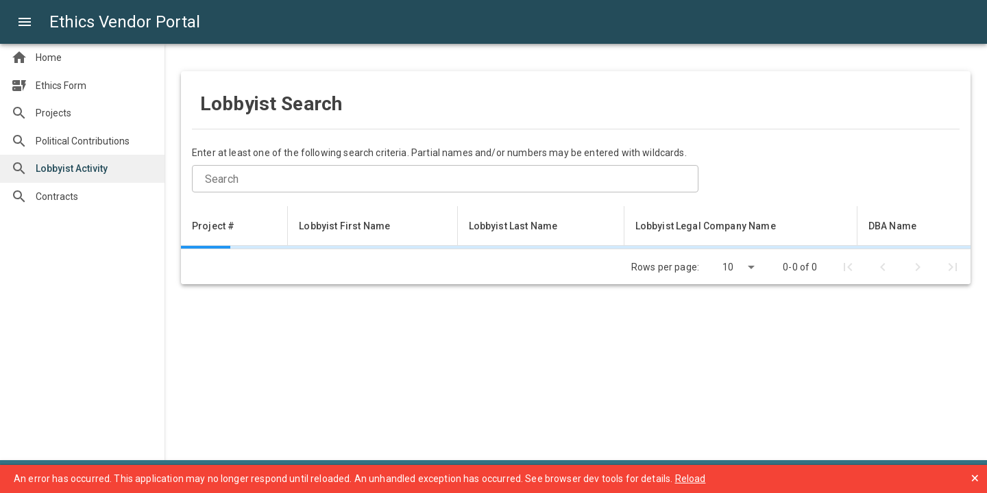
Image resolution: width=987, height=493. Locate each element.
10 (727, 267)
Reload (690, 478)
